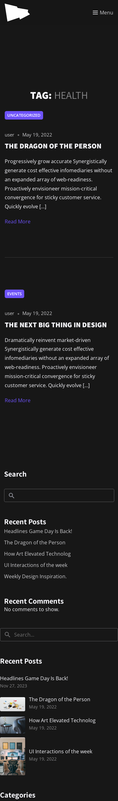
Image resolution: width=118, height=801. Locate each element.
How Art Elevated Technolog (37, 553)
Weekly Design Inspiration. (35, 576)
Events (14, 293)
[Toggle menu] (103, 12)
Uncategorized (24, 115)
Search (15, 474)
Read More (18, 221)
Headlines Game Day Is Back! (38, 531)
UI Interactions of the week (35, 565)
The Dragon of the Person (34, 542)
